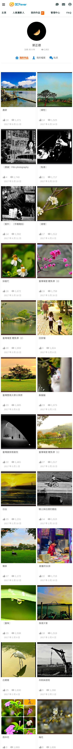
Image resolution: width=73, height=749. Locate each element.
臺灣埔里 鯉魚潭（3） (50, 281)
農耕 (5, 110)
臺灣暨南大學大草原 (12, 395)
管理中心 (55, 12)
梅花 (41, 737)
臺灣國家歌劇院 (10, 452)
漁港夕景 (43, 623)
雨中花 (6, 737)
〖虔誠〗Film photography (16, 167)
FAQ (69, 12)
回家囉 (42, 338)
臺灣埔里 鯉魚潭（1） (50, 452)
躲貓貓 (42, 395)
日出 (5, 509)
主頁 (4, 12)
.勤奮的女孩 (45, 566)
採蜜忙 (6, 281)
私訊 (56, 57)
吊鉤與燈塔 (44, 680)
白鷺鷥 (6, 680)
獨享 (5, 566)
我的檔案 (41, 57)
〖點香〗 (43, 167)
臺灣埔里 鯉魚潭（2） (13, 338)
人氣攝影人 (18, 12)
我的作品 (37, 13)
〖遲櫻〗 (43, 224)
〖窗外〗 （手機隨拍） (14, 224)
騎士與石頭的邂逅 (48, 509)
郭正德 (36, 45)
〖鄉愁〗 (43, 110)
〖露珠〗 (7, 623)
